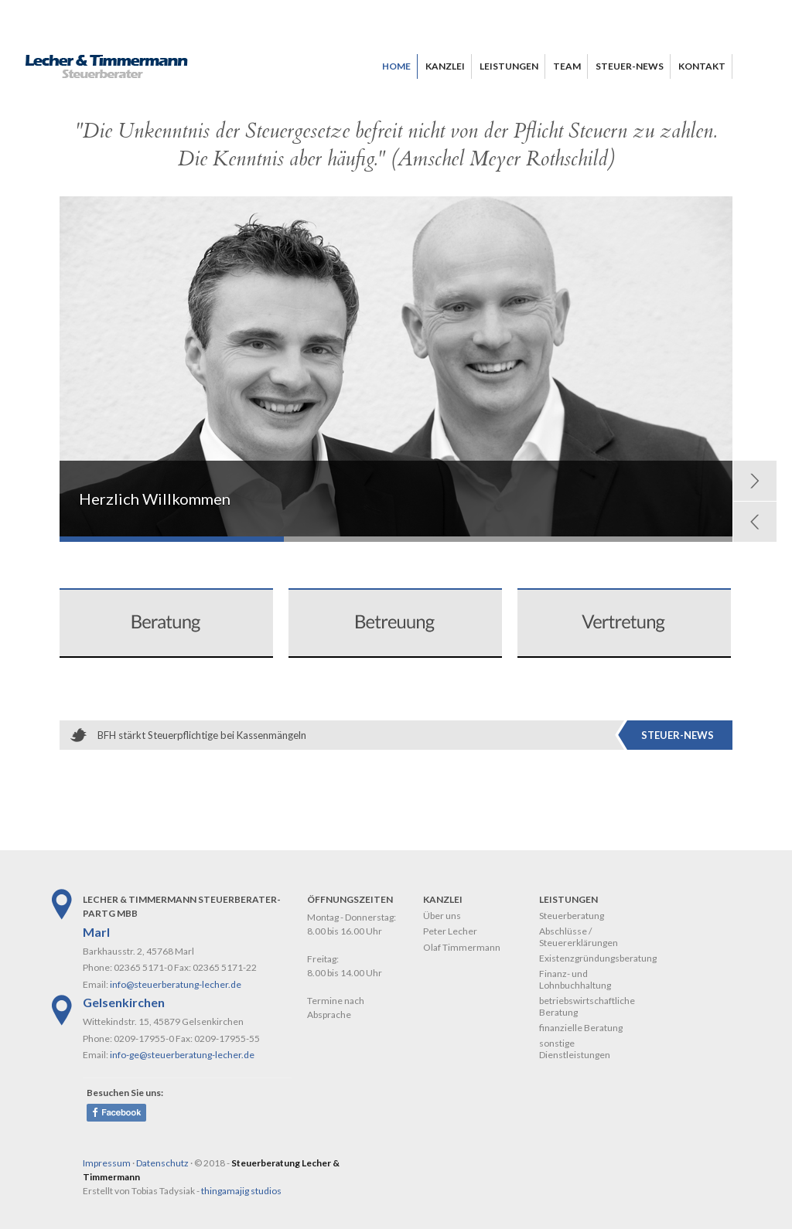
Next (755, 481)
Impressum (107, 1163)
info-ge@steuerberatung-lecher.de (182, 1054)
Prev (755, 522)
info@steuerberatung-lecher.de (175, 984)
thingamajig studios (241, 1191)
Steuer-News (677, 735)
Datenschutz (162, 1163)
